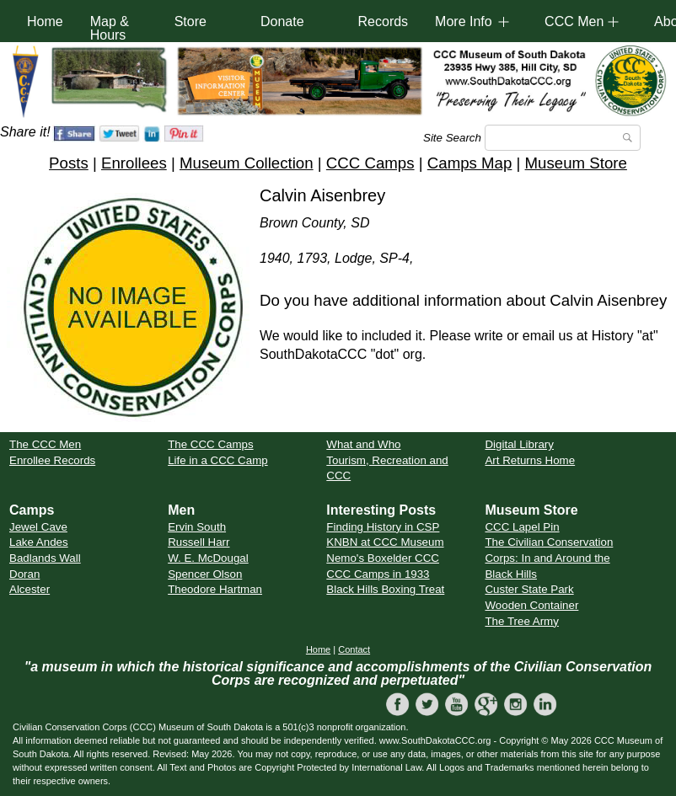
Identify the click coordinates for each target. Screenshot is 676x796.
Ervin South (197, 527)
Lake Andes (38, 542)
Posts (69, 163)
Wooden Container (531, 605)
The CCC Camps (210, 444)
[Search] (563, 138)
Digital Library (519, 444)
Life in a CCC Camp (218, 460)
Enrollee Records (52, 460)
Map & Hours (109, 28)
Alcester (29, 589)
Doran (24, 574)
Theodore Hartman (215, 589)
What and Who (363, 444)
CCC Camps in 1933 (377, 574)
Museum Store (576, 163)
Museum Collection (247, 163)
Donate (282, 21)
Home (45, 21)
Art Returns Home (530, 460)
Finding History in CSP (382, 527)
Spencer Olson (205, 574)
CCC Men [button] (574, 21)
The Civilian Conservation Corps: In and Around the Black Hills (549, 558)
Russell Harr (198, 542)
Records (383, 21)
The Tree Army (521, 621)
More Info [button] (463, 21)
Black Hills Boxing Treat (385, 589)
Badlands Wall (45, 558)
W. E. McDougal (208, 558)
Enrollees (134, 163)
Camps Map (469, 163)
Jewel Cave (38, 527)
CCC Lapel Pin (522, 527)
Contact (354, 649)
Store (190, 21)
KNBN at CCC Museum (384, 542)
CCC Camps (370, 163)
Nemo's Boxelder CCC (382, 558)
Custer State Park (529, 589)
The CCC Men (45, 444)
